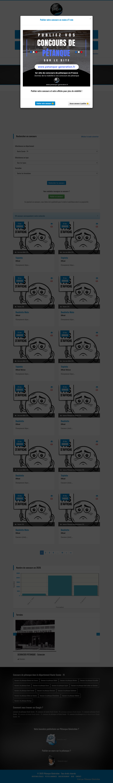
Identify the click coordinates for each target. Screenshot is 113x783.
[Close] (90, 18)
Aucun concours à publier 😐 (79, 103)
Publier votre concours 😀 (45, 103)
